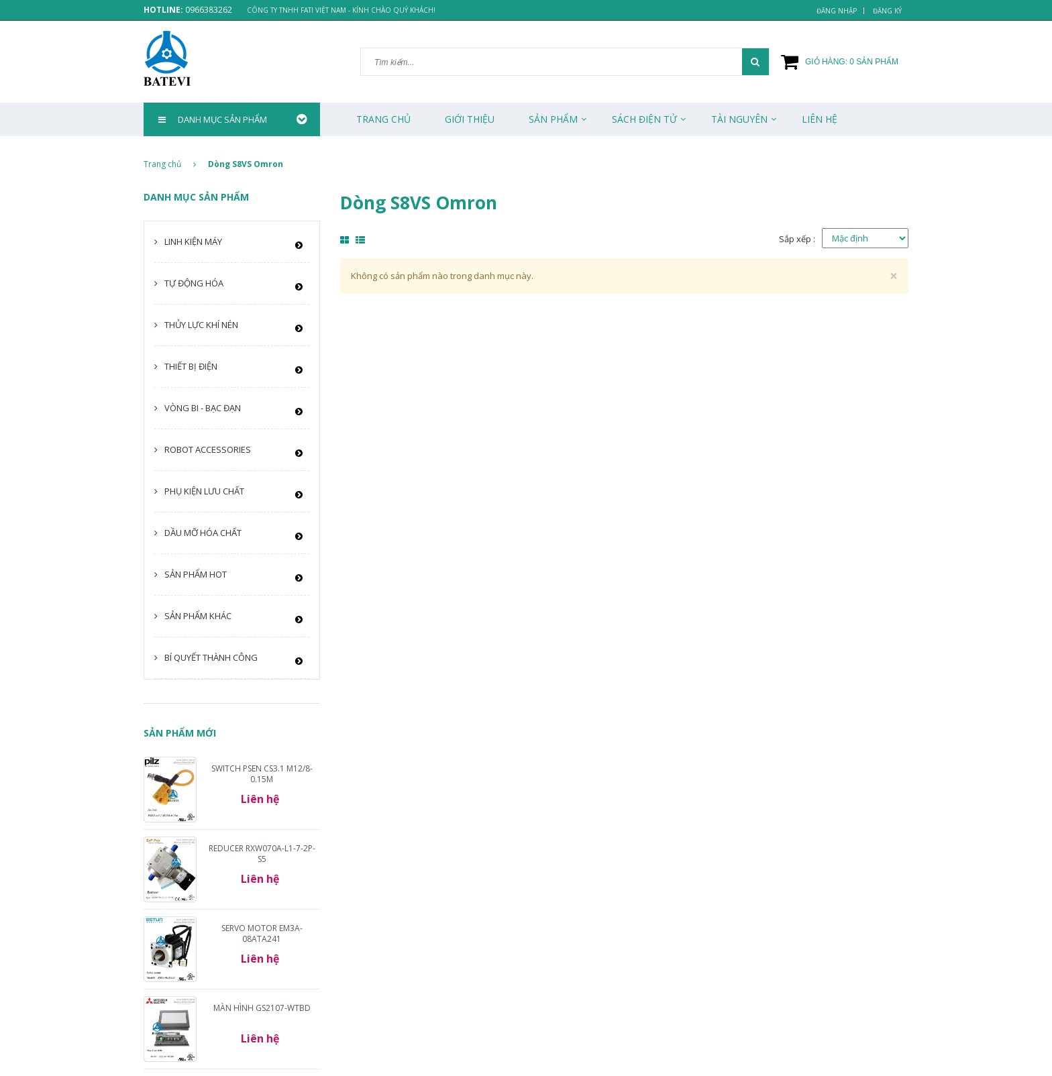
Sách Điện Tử (644, 119)
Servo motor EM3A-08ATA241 (262, 933)
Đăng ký (887, 10)
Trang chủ (383, 119)
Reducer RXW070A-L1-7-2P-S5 (262, 854)
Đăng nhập (837, 10)
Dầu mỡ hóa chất (203, 533)
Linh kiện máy (193, 241)
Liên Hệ (819, 119)
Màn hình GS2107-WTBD (262, 1008)
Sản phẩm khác (197, 616)
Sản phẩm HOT (195, 574)
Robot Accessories (207, 449)
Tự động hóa (193, 283)
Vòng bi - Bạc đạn (202, 408)
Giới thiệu (469, 119)
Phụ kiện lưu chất (204, 491)
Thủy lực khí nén (201, 325)
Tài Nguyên (739, 119)
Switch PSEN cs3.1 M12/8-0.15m (262, 774)
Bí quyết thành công (211, 657)
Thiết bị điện (190, 366)
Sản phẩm (553, 119)
